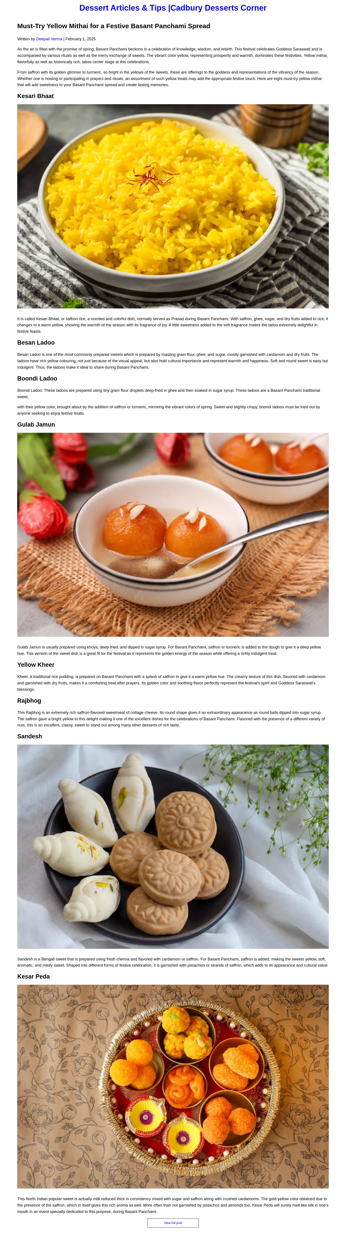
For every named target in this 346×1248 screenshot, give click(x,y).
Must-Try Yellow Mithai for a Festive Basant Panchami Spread (113, 26)
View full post (173, 1223)
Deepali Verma (49, 39)
